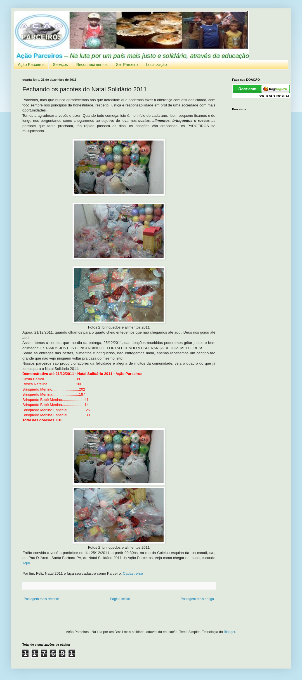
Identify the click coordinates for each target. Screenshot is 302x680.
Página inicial (120, 599)
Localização (156, 64)
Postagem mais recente (41, 599)
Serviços (60, 64)
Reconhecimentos (92, 64)
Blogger (229, 632)
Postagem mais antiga (197, 599)
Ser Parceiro (127, 64)
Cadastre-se (133, 573)
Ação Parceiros (31, 64)
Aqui (26, 563)
